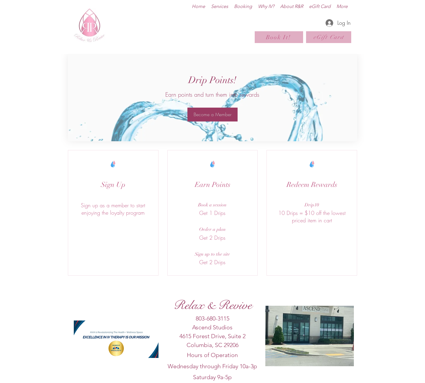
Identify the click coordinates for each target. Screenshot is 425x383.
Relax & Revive (213, 305)
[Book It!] (279, 37)
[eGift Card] (328, 37)
